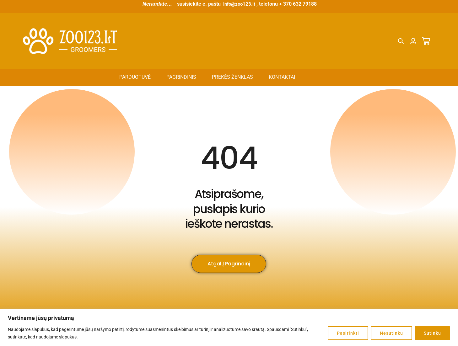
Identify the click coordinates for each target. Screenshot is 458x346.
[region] (229, 327)
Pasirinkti (348, 333)
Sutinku (432, 333)
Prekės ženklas (232, 77)
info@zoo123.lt (239, 4)
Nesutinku (391, 333)
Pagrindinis (181, 77)
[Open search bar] (401, 41)
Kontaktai (282, 77)
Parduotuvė (135, 77)
